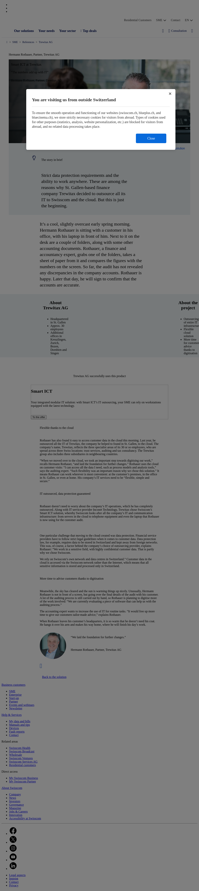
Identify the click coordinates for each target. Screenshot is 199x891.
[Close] (170, 93)
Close (151, 138)
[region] (100, 119)
